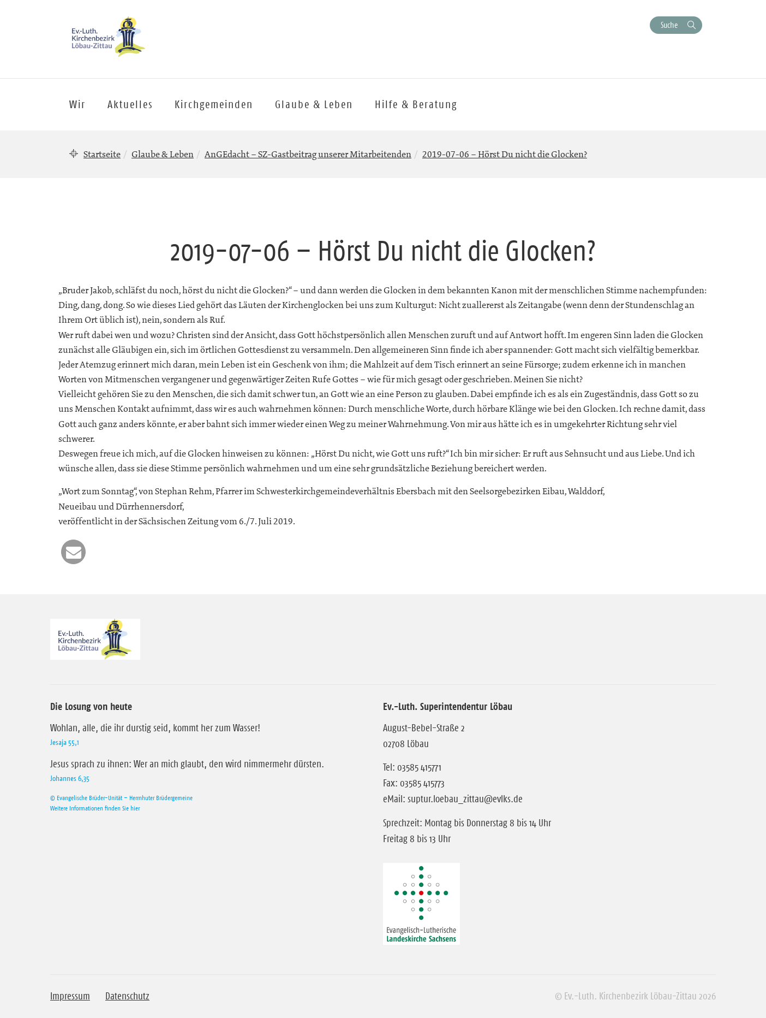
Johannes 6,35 (69, 778)
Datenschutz (127, 996)
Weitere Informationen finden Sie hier (95, 808)
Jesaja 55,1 (64, 742)
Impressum (70, 996)
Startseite (102, 154)
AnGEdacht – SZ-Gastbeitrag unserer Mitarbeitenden (308, 154)
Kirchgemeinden (214, 104)
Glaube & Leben (162, 154)
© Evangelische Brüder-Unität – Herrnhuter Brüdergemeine (121, 798)
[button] (73, 552)
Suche (669, 25)
